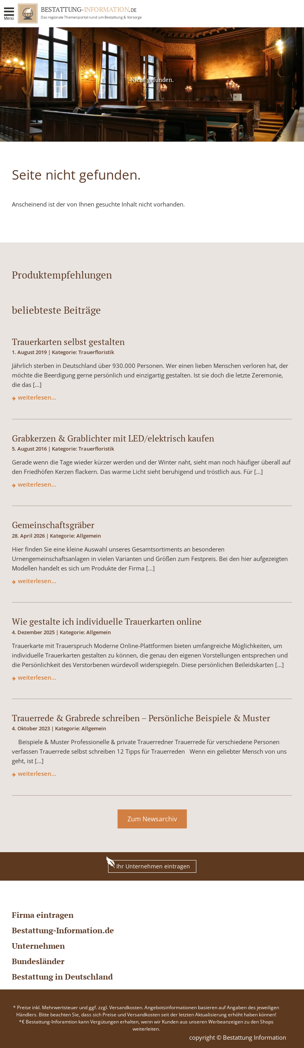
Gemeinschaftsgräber (53, 525)
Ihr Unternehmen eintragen (149, 865)
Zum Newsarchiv (152, 819)
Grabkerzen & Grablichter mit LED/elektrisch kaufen (113, 438)
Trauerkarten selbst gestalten (68, 341)
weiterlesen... (37, 397)
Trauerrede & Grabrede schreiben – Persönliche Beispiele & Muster (141, 718)
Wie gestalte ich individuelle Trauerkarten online (106, 621)
